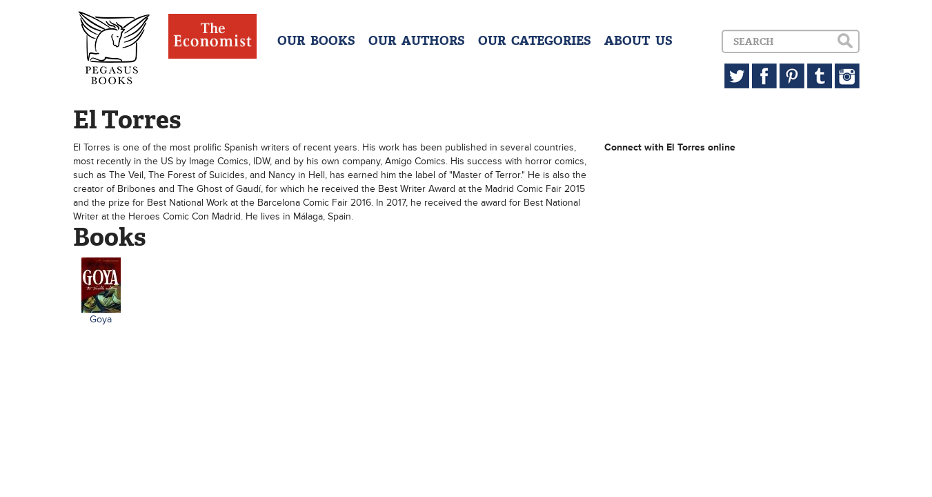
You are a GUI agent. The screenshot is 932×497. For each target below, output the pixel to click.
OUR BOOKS (316, 40)
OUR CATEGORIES (534, 40)
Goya (101, 319)
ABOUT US (638, 40)
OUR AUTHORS (416, 40)
